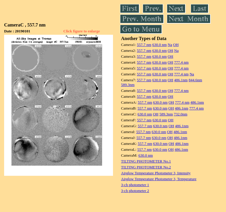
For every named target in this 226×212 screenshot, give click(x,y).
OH (176, 44)
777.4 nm (181, 62)
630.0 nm (159, 44)
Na (170, 44)
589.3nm (127, 84)
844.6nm (195, 80)
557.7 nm (144, 44)
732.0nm (180, 114)
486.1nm (181, 80)
